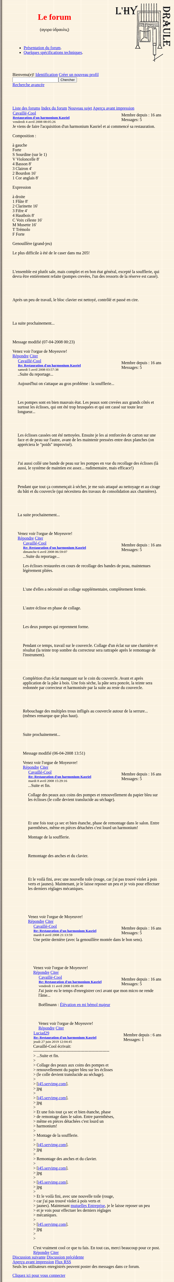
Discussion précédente (65, 1257)
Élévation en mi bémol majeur (85, 1004)
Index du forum (54, 108)
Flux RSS (63, 1262)
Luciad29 (41, 1033)
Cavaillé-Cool (24, 113)
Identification (46, 74)
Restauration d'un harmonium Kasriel (41, 117)
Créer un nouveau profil (79, 74)
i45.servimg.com (52, 1084)
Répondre (20, 356)
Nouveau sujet (80, 108)
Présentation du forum (42, 48)
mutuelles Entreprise (88, 1205)
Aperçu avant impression (113, 108)
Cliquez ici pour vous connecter (38, 1275)
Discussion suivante (29, 1257)
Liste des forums (26, 108)
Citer (34, 356)
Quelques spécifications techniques (53, 52)
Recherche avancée (28, 85)
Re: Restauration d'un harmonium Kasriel (49, 365)
